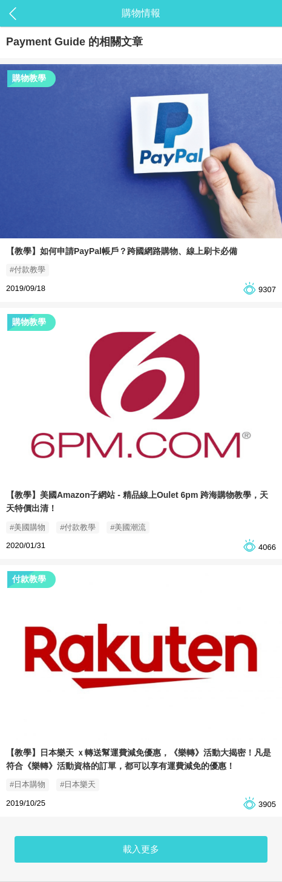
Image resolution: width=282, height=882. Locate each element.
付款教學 (29, 579)
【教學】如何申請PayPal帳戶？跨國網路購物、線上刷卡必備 (121, 251)
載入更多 (141, 849)
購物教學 (29, 78)
